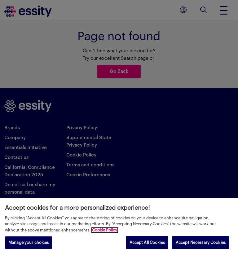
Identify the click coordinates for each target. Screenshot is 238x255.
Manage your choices (28, 242)
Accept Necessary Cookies (201, 242)
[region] (119, 226)
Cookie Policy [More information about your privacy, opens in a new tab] (104, 230)
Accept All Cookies (147, 242)
